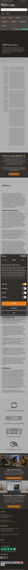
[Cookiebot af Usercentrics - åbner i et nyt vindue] (20, 256)
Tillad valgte (14, 308)
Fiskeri (17, 17)
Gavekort (23, 21)
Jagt (10, 17)
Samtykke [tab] (5, 260)
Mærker (13, 21)
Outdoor (4, 21)
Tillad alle (14, 303)
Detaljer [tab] (14, 260)
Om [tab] (23, 260)
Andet (4, 25)
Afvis (14, 312)
